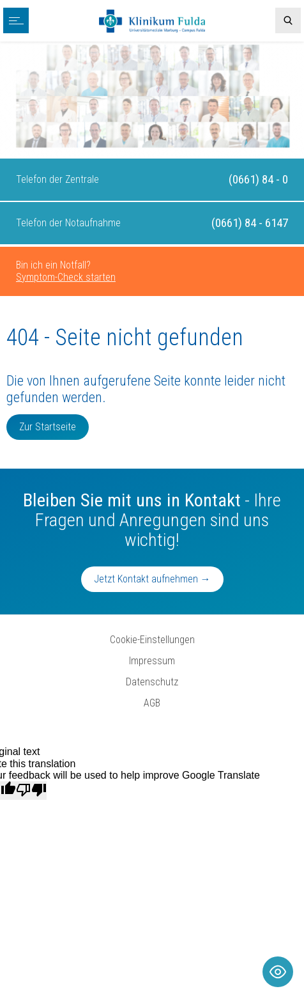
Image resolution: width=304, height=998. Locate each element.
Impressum (152, 661)
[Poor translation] (31, 790)
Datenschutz (152, 682)
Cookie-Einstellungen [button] (152, 640)
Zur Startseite (47, 427)
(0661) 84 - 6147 (249, 222)
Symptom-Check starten (66, 277)
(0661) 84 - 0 (258, 179)
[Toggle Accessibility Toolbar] (277, 971)
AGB (152, 703)
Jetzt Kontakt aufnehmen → (152, 579)
